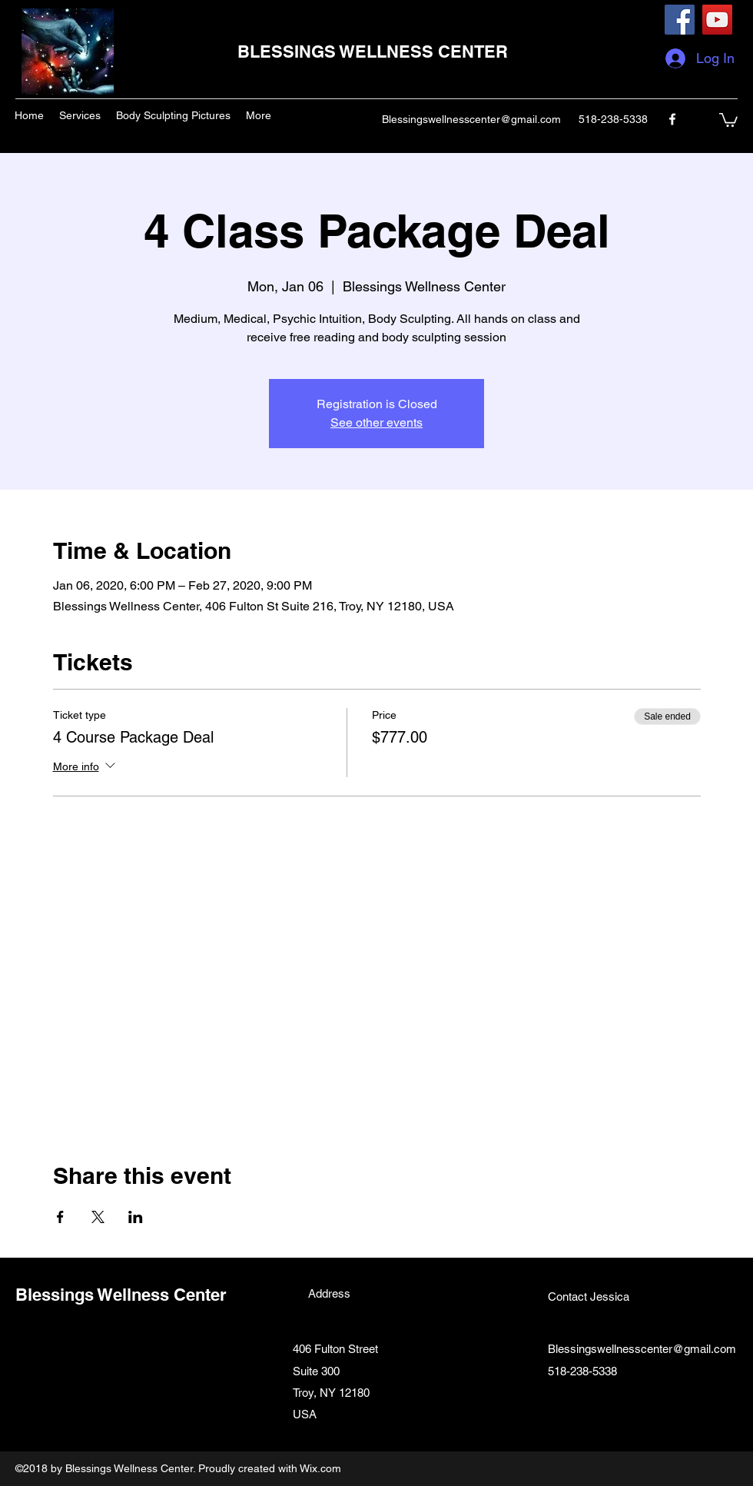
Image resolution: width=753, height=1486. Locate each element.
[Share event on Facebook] (60, 1217)
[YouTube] (717, 20)
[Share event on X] (98, 1217)
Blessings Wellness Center (121, 1295)
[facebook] (672, 119)
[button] (728, 119)
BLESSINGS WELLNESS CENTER (372, 52)
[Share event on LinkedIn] (135, 1217)
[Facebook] (680, 20)
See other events (376, 422)
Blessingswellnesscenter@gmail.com (471, 119)
